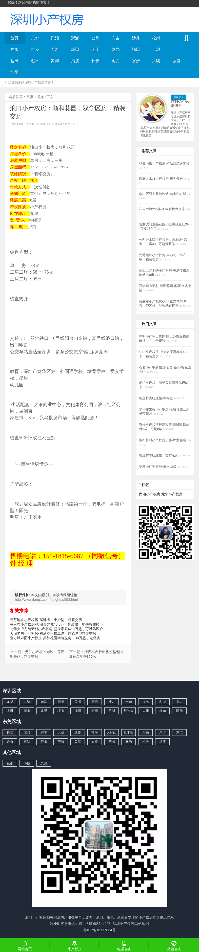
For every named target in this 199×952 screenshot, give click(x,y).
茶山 (44, 741)
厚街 (162, 732)
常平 (14, 72)
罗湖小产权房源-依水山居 (158, 466)
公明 (95, 38)
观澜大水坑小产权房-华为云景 (161, 179)
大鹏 (145, 711)
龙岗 (116, 49)
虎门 (116, 61)
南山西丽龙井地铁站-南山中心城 (163, 194)
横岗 (162, 711)
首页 (14, 38)
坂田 (75, 49)
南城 (60, 741)
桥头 (145, 741)
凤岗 (145, 732)
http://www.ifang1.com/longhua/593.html (46, 599)
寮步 (136, 61)
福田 (136, 49)
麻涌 (128, 741)
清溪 (75, 61)
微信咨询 (174, 946)
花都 (10, 763)
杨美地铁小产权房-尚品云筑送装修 (164, 163)
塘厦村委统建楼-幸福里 (156, 398)
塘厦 (176, 61)
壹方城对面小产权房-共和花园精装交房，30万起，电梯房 (55, 638)
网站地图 (142, 924)
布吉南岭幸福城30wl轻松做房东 (162, 209)
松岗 (156, 38)
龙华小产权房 (62, 124)
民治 (55, 38)
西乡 (35, 49)
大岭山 (111, 732)
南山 (95, 49)
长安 (95, 61)
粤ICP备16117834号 (99, 930)
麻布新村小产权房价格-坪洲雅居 (163, 440)
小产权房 (75, 945)
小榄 (27, 763)
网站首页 (25, 945)
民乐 (179, 711)
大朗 (156, 61)
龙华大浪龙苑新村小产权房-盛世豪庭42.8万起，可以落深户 (56, 629)
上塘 (156, 49)
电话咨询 (124, 945)
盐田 (14, 61)
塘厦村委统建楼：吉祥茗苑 (159, 455)
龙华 (35, 38)
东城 (111, 741)
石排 (94, 741)
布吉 (116, 38)
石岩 (55, 49)
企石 (10, 741)
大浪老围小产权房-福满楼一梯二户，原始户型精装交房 (53, 633)
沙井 (136, 38)
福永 (14, 49)
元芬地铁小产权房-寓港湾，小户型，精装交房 (46, 620)
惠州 (35, 61)
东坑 (179, 732)
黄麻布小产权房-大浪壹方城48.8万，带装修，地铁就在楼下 (56, 624)
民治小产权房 (149, 494)
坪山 (60, 711)
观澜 (75, 38)
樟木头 (128, 732)
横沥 (27, 741)
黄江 (77, 741)
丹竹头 (128, 711)
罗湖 (55, 61)
